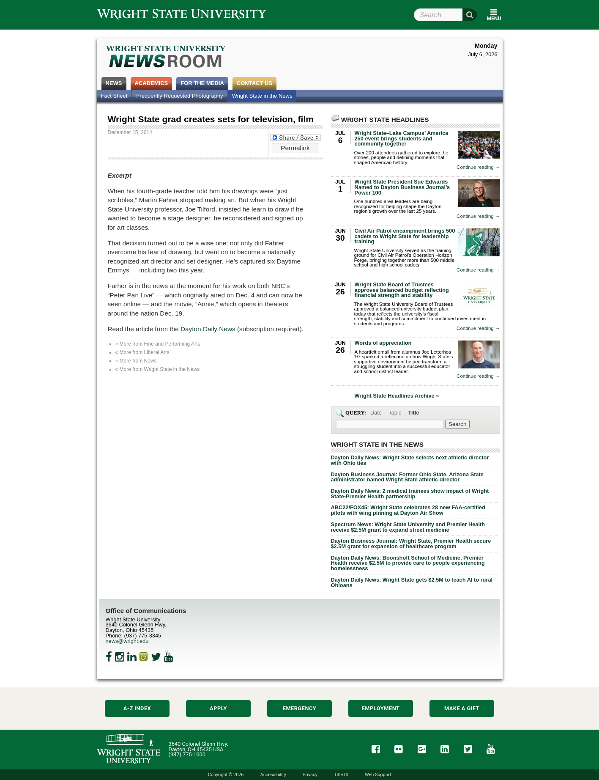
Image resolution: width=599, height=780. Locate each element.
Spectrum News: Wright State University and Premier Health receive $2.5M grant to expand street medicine (408, 527)
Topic (394, 412)
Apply (218, 708)
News (114, 83)
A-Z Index (137, 708)
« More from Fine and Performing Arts (157, 344)
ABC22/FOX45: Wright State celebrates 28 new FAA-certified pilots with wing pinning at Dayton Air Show (408, 510)
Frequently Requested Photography (179, 96)
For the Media (202, 83)
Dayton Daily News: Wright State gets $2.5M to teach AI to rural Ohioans (412, 582)
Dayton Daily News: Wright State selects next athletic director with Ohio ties (410, 460)
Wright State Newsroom (166, 57)
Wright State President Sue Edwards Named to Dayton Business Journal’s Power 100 (402, 187)
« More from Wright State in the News (157, 369)
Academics (151, 83)
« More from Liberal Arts (142, 352)
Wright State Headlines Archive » (397, 396)
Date (376, 412)
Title (413, 412)
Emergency (300, 708)
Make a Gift (461, 708)
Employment (381, 708)
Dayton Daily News (208, 328)
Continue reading (478, 167)
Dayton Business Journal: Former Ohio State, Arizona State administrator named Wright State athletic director (407, 477)
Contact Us (254, 83)
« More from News (136, 361)
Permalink (295, 147)
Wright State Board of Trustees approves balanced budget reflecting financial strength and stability (402, 290)
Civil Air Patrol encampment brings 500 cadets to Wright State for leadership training (405, 236)
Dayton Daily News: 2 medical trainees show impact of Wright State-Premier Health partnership (410, 494)
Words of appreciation (383, 343)
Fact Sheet (114, 96)
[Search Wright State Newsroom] (457, 424)
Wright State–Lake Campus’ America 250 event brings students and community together (402, 138)
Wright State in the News (262, 96)
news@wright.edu (127, 641)
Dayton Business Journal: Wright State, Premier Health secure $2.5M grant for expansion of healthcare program (411, 543)
